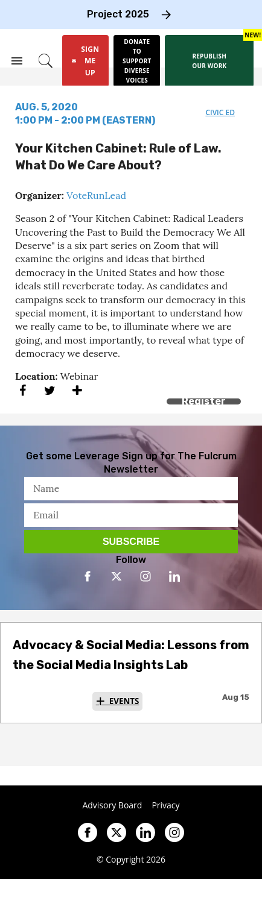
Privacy (165, 805)
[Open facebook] (87, 576)
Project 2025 (118, 14)
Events (124, 701)
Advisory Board (112, 805)
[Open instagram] (145, 576)
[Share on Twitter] (49, 390)
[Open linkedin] (174, 576)
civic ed (220, 112)
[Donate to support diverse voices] (136, 61)
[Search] (46, 61)
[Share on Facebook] (22, 390)
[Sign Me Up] (85, 61)
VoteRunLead (96, 195)
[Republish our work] (209, 61)
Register (204, 401)
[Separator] (77, 390)
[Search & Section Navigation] (17, 61)
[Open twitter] (116, 576)
